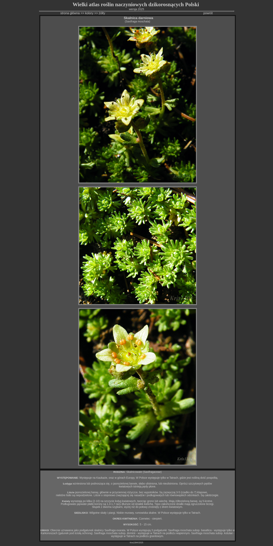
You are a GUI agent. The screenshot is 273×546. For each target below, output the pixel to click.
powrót (208, 13)
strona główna (70, 13)
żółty (102, 13)
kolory (89, 13)
